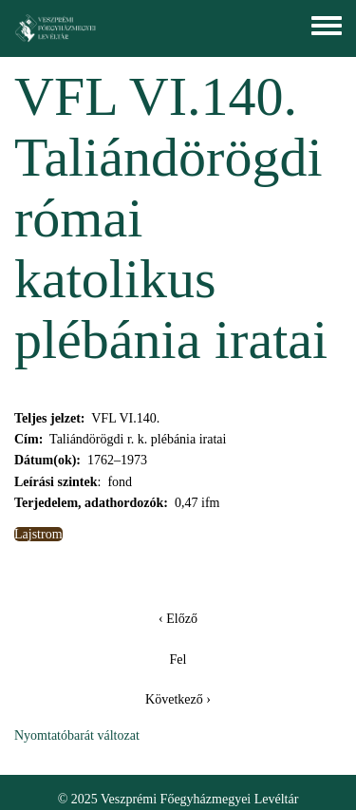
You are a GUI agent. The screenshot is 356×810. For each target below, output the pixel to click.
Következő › (178, 699)
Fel (178, 659)
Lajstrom (38, 534)
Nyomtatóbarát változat (77, 735)
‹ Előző (178, 619)
